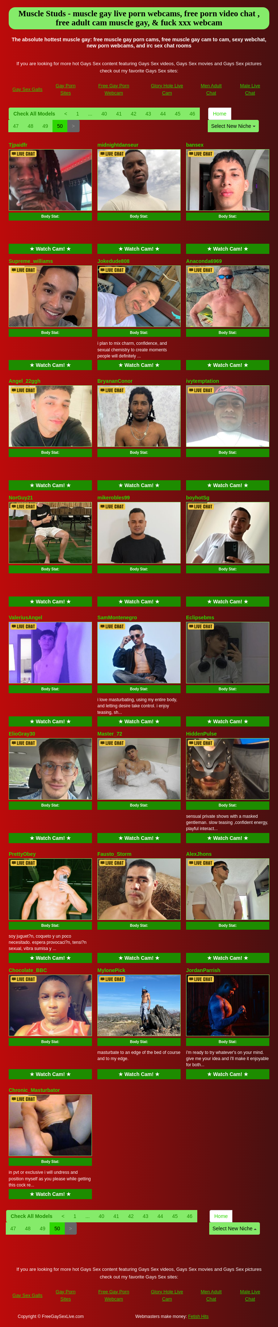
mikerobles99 (113, 498)
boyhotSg (198, 498)
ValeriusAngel (25, 617)
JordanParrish (203, 970)
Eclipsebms (200, 617)
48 (31, 126)
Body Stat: (50, 216)
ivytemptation (202, 381)
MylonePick (111, 970)
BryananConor (114, 381)
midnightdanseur (118, 145)
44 (163, 114)
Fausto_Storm (114, 854)
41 (119, 114)
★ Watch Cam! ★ (50, 249)
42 (133, 114)
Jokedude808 (113, 261)
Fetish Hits (198, 1316)
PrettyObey (22, 854)
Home (219, 114)
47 (16, 126)
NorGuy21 (21, 498)
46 (192, 114)
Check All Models (34, 114)
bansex (194, 145)
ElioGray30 (22, 734)
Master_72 (109, 734)
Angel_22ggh (25, 381)
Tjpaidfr (18, 145)
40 (104, 114)
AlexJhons (199, 854)
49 (45, 126)
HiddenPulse (201, 734)
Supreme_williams (31, 261)
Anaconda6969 (204, 261)
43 (148, 114)
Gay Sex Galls (27, 89)
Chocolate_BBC (28, 970)
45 (178, 114)
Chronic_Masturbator (34, 1090)
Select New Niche (233, 126)
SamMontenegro (117, 617)
